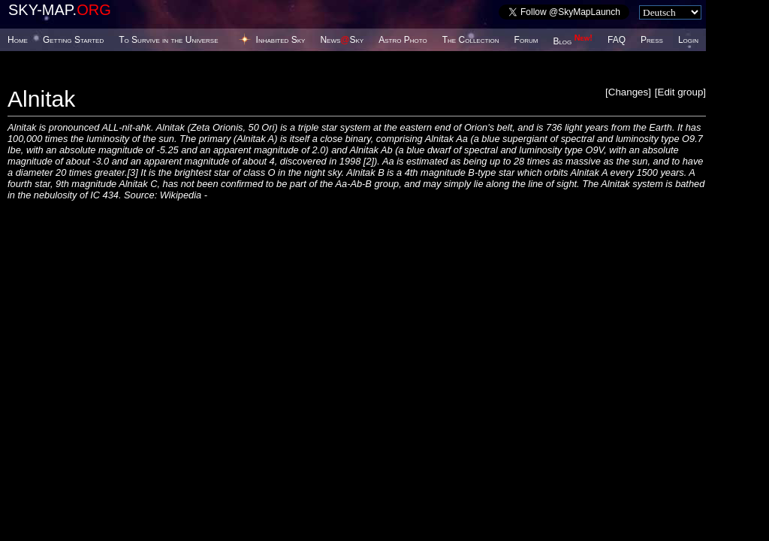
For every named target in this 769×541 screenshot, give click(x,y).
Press (652, 40)
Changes (628, 92)
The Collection (470, 40)
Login (688, 40)
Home (18, 40)
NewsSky (341, 40)
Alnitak (41, 98)
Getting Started (73, 40)
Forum (526, 40)
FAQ (617, 40)
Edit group (681, 92)
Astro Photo (402, 40)
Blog (573, 41)
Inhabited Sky (281, 40)
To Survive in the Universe (168, 40)
